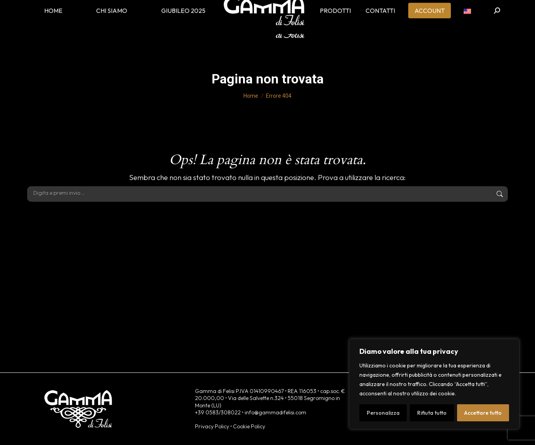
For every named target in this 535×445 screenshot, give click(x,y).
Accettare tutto (483, 412)
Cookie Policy (249, 426)
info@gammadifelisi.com (275, 412)
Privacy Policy (212, 426)
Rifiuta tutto (432, 412)
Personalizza (383, 412)
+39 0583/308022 (218, 412)
